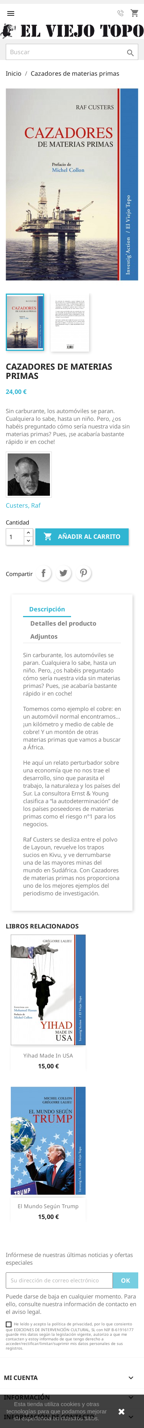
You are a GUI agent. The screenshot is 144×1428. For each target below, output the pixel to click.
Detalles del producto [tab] (63, 623)
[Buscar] (72, 52)
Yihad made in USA (48, 1055)
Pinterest (83, 573)
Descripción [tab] (47, 609)
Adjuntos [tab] (44, 636)
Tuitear (63, 573)
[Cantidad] (15, 536)
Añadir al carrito (82, 537)
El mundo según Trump (48, 1206)
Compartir (43, 573)
